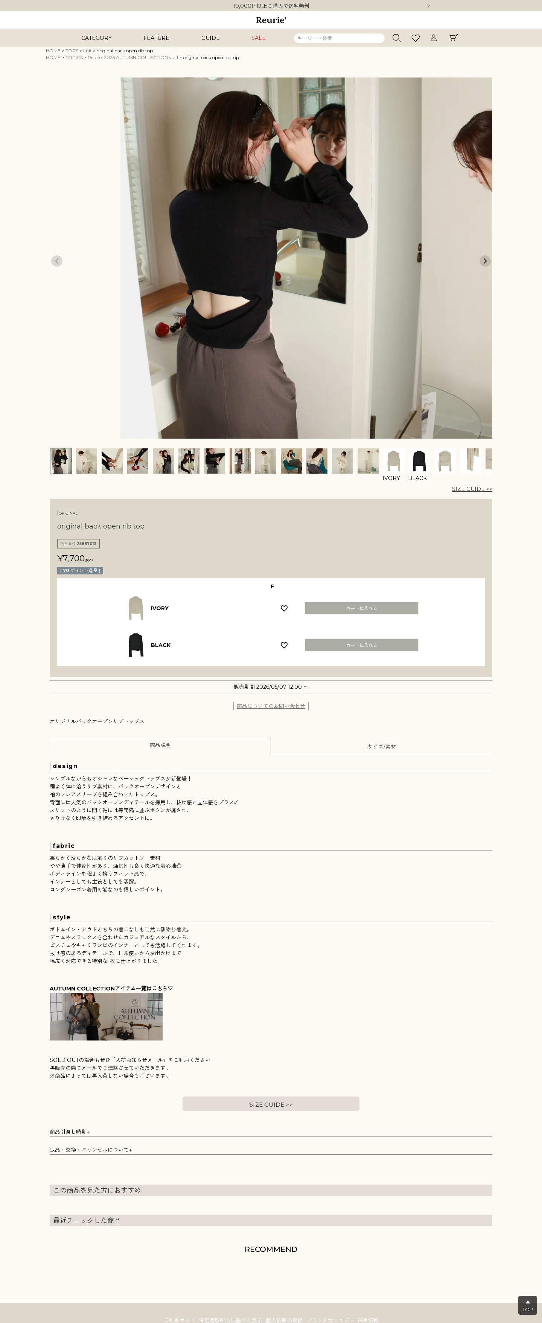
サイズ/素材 (382, 746)
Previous (56, 261)
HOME (53, 50)
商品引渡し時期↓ (70, 1132)
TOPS (71, 50)
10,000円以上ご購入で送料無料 (271, 6)
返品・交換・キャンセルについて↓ (91, 1150)
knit (87, 50)
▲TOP (527, 1305)
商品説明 (160, 745)
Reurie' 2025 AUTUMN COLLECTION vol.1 (133, 57)
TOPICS (74, 57)
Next (428, 6)
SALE (258, 38)
